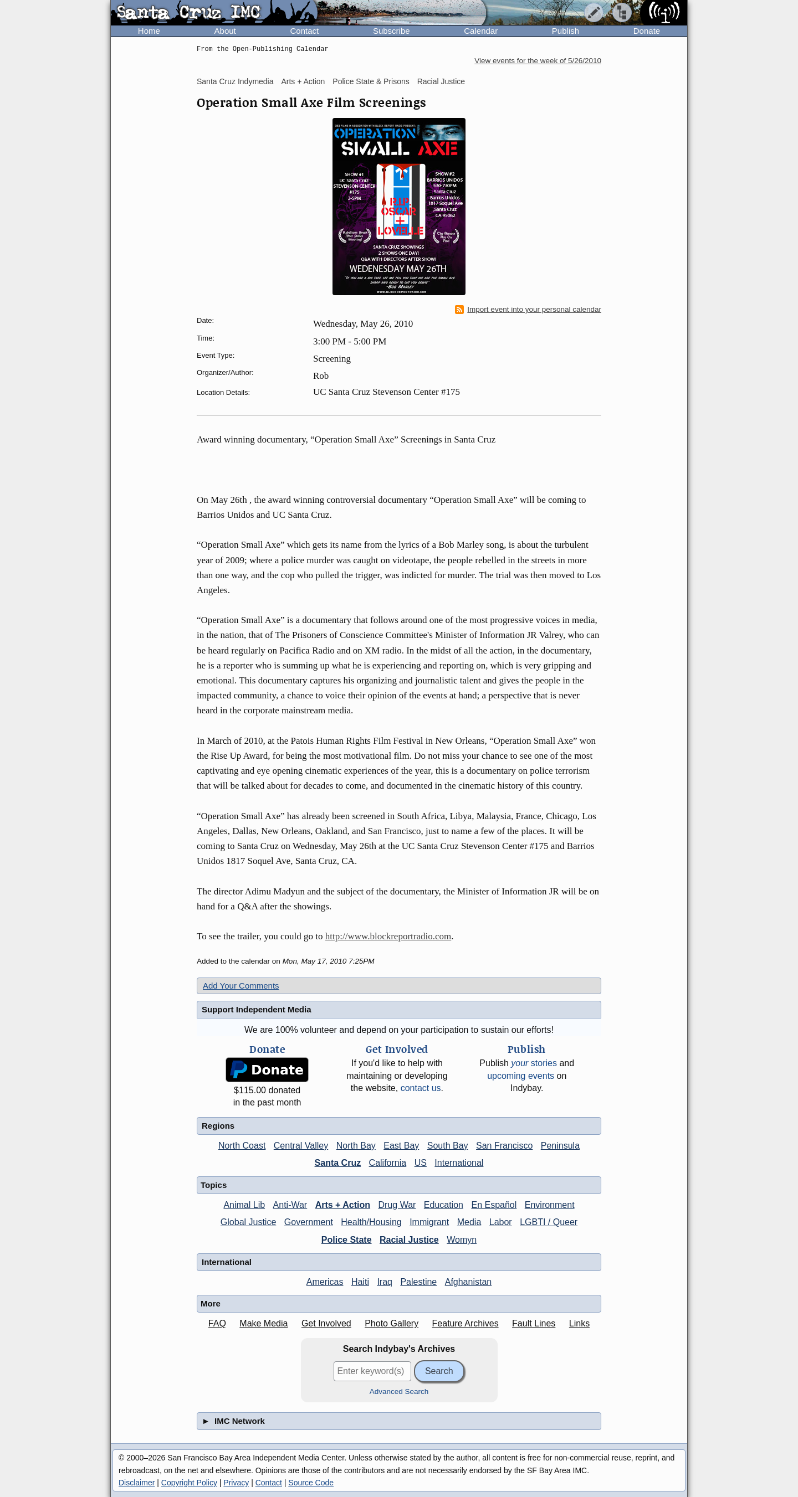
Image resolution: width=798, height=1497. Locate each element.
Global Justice (249, 1222)
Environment (550, 1205)
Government (308, 1222)
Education (443, 1205)
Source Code (311, 1482)
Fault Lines (533, 1323)
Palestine (418, 1282)
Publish (565, 30)
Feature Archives (465, 1323)
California (388, 1162)
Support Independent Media (256, 1009)
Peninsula (560, 1145)
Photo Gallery (391, 1323)
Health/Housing (371, 1222)
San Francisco (504, 1145)
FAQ (217, 1323)
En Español (493, 1205)
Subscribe (391, 30)
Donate (646, 30)
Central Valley (301, 1145)
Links (579, 1323)
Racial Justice (441, 81)
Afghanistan (468, 1282)
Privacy (236, 1482)
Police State (346, 1239)
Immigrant (429, 1222)
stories (534, 1063)
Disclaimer (137, 1482)
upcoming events (520, 1076)
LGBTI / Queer (548, 1222)
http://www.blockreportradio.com (388, 936)
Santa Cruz (338, 1162)
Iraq (384, 1282)
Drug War (397, 1205)
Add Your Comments (241, 985)
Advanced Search (399, 1391)
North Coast (241, 1145)
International (458, 1162)
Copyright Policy (189, 1482)
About (225, 30)
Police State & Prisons (371, 81)
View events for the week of (537, 60)
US (421, 1162)
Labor (500, 1222)
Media (469, 1222)
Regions (218, 1125)
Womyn (462, 1239)
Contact (304, 30)
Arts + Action (303, 81)
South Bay (447, 1145)
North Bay (356, 1145)
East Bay (401, 1145)
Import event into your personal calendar (528, 309)
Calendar (481, 30)
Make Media (263, 1323)
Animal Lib (244, 1205)
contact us (421, 1088)
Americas (325, 1282)
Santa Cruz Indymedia (235, 81)
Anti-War (290, 1205)
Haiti (360, 1282)
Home (149, 30)
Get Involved (326, 1323)
